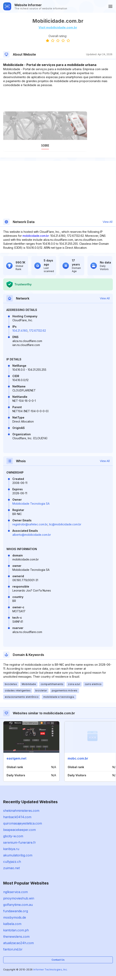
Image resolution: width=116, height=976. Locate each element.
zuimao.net (11, 868)
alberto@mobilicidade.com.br (31, 534)
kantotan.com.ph (16, 930)
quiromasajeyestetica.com (22, 823)
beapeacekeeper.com (19, 830)
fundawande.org (15, 911)
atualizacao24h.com (18, 943)
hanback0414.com (17, 817)
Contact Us (58, 959)
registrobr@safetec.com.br (30, 524)
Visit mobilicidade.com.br (58, 27)
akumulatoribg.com (17, 855)
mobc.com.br (78, 758)
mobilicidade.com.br (36, 235)
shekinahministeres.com (21, 811)
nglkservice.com (15, 892)
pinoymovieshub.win (18, 898)
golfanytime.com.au (18, 905)
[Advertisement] (57, 99)
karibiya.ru (11, 849)
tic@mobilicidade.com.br (65, 524)
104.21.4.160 (20, 330)
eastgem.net (16, 758)
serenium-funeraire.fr (19, 842)
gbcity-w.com (13, 836)
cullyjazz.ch (12, 862)
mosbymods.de (14, 917)
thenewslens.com (16, 937)
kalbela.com (12, 924)
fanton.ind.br (13, 949)
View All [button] (107, 221)
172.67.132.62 (37, 330)
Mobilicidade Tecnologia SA (31, 503)
